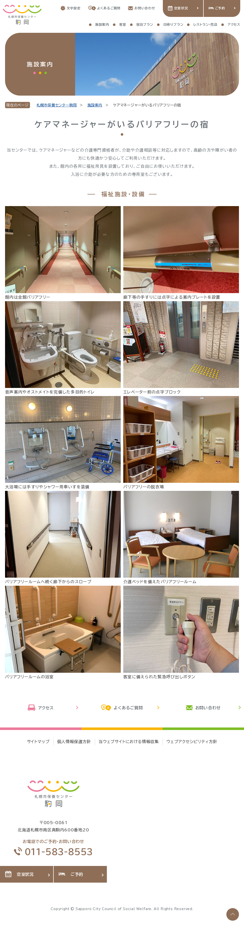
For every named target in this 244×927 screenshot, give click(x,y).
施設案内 (94, 105)
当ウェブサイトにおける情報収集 (129, 742)
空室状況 (178, 8)
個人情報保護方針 (74, 742)
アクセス (41, 708)
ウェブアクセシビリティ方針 (191, 742)
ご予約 (217, 8)
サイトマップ (38, 742)
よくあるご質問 (104, 8)
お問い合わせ (141, 8)
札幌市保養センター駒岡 (57, 105)
